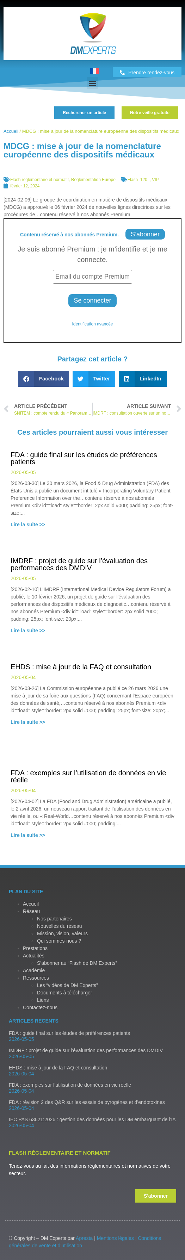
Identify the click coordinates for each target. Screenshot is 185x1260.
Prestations (35, 948)
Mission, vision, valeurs (62, 933)
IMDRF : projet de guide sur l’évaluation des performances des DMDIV (86, 1050)
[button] (92, 83)
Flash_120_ (139, 179)
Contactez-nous (40, 1007)
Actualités (33, 955)
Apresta (84, 1238)
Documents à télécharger (64, 992)
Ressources (36, 978)
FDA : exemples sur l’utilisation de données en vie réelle (70, 1085)
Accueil (11, 131)
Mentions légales (115, 1238)
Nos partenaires (54, 918)
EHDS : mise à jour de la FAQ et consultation (58, 1067)
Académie (34, 970)
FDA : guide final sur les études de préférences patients (69, 1033)
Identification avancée (92, 324)
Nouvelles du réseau (59, 926)
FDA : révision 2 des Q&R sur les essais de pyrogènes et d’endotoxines (87, 1102)
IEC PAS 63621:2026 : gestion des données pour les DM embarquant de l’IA (92, 1119)
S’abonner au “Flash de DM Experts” (77, 963)
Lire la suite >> (28, 524)
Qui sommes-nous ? (59, 941)
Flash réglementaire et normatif (39, 179)
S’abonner (145, 234)
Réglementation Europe (93, 179)
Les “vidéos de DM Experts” (67, 985)
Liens (43, 1000)
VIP (155, 179)
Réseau (31, 911)
